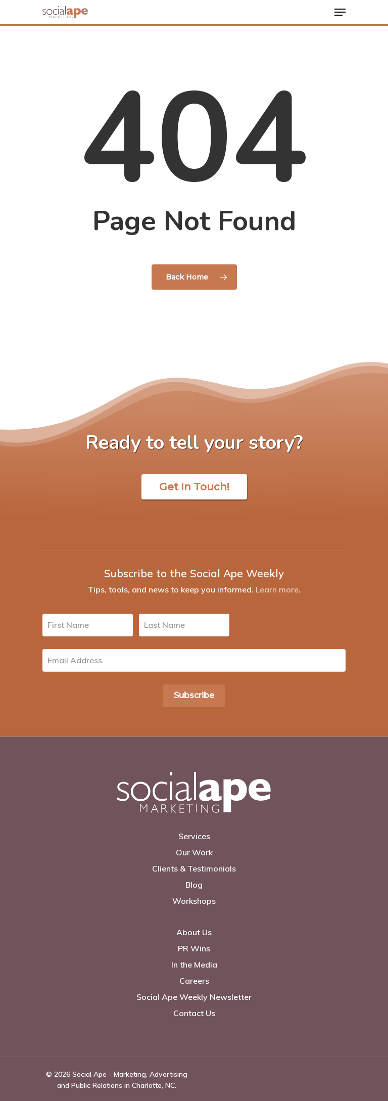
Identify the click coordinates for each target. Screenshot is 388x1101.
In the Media (194, 964)
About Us (194, 932)
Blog (194, 885)
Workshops (194, 901)
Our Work (194, 852)
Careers (194, 981)
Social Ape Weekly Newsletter (194, 997)
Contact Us (194, 1013)
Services (194, 836)
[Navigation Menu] (340, 12)
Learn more (277, 589)
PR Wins (194, 948)
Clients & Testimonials (194, 868)
